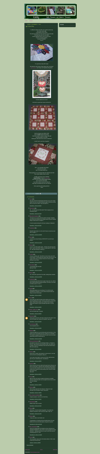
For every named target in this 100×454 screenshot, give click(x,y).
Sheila (31, 245)
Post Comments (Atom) (35, 452)
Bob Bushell (32, 401)
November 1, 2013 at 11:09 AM (36, 234)
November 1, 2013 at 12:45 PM (36, 276)
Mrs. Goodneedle (33, 426)
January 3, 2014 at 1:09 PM (35, 442)
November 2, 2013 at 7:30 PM (35, 384)
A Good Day (30, 26)
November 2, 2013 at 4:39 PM (35, 361)
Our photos (32, 264)
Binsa (31, 408)
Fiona (31, 376)
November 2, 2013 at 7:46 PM (35, 392)
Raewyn (31, 330)
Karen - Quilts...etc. (34, 309)
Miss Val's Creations (34, 216)
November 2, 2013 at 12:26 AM (36, 338)
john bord (32, 316)
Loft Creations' (33, 67)
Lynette (31, 254)
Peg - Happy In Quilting (34, 395)
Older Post (55, 449)
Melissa (31, 387)
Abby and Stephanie (34, 341)
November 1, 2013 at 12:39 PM (36, 270)
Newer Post (27, 449)
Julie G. (31, 351)
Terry (31, 199)
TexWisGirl (32, 279)
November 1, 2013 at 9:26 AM (35, 205)
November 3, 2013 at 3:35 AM (35, 399)
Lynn (31, 297)
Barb (31, 237)
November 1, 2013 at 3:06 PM (35, 295)
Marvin (31, 272)
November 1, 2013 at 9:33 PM (35, 328)
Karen (31, 437)
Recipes (31, 20)
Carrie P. (31, 363)
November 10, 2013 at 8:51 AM (36, 424)
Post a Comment (30, 445)
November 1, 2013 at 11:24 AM (36, 251)
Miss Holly (32, 208)
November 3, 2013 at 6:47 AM (35, 405)
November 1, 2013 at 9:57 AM (35, 225)
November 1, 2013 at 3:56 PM (35, 313)
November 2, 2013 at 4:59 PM (35, 374)
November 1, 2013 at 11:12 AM (36, 242)
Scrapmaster (47, 178)
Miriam (31, 416)
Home (26, 20)
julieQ (31, 288)
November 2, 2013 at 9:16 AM (35, 349)
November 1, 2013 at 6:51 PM (35, 321)
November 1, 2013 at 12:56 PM (36, 286)
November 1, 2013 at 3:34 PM (35, 307)
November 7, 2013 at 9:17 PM (35, 413)
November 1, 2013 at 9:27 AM (35, 213)
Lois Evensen (32, 324)
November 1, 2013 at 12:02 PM (36, 262)
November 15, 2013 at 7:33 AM (36, 434)
